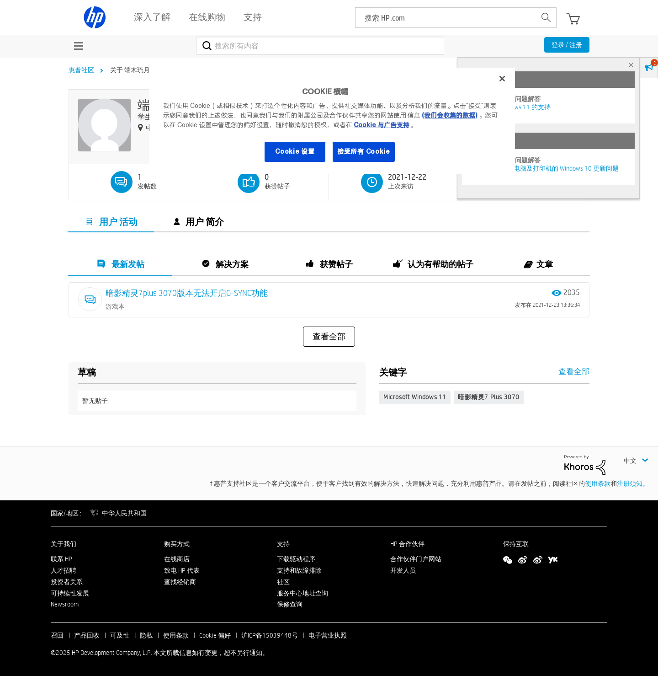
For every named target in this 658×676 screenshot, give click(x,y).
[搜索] (320, 46)
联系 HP (61, 559)
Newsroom (65, 604)
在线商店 (177, 559)
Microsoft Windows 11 (414, 397)
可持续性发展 (70, 593)
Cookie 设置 (294, 151)
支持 (283, 544)
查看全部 (329, 337)
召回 (57, 635)
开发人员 (403, 570)
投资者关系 (67, 582)
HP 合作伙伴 (407, 544)
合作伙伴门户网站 (415, 559)
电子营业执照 (327, 635)
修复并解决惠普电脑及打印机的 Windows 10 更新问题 (544, 168)
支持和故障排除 (299, 570)
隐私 (146, 635)
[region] (332, 121)
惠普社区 (81, 70)
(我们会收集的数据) (449, 115)
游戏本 (115, 306)
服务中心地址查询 (302, 593)
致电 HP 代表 (182, 570)
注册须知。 (633, 483)
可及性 (119, 635)
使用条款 (597, 483)
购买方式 (177, 544)
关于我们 (63, 544)
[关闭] (502, 79)
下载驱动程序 (296, 559)
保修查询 (289, 604)
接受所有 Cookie (363, 151)
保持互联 (516, 544)
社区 (283, 582)
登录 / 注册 (567, 45)
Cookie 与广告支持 (381, 125)
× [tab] (631, 64)
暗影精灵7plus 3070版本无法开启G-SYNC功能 (187, 293)
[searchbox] (446, 17)
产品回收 (87, 635)
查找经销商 (180, 582)
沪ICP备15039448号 (269, 635)
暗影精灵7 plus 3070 (489, 397)
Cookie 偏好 (215, 635)
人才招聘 (63, 570)
